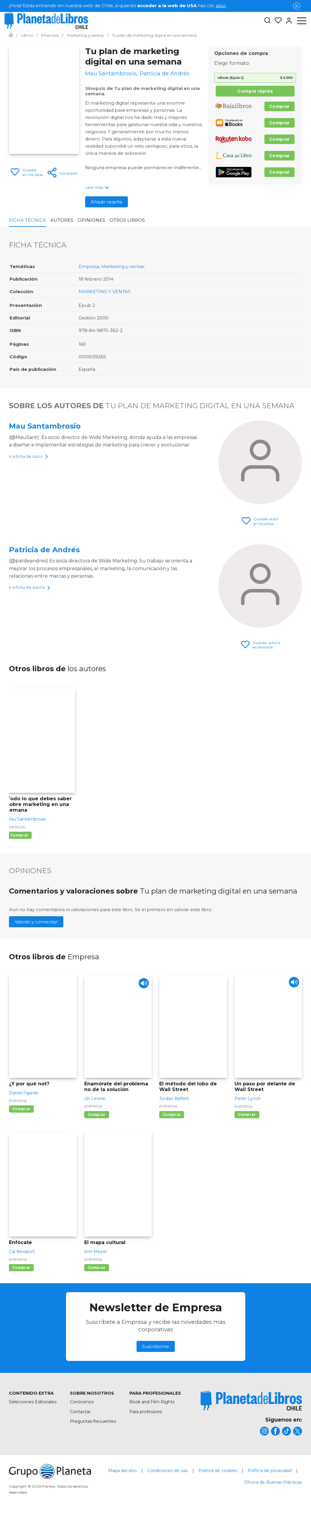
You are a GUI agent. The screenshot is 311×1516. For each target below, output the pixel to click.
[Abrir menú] (302, 21)
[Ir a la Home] (11, 35)
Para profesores (145, 1411)
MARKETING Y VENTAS (105, 291)
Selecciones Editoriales (32, 1402)
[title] (251, 1401)
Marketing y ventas (122, 266)
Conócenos (82, 1402)
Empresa (89, 266)
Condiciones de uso (167, 1470)
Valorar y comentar (36, 922)
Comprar (279, 106)
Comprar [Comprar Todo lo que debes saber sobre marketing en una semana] (19, 835)
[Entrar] (287, 20)
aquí (221, 5)
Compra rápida (255, 91)
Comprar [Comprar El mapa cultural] (97, 1267)
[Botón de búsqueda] (267, 21)
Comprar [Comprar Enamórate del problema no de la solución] (97, 1114)
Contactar (80, 1411)
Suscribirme (155, 1346)
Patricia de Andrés (44, 549)
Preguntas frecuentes (93, 1421)
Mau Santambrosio (45, 426)
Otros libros (127, 220)
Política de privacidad (270, 1470)
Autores (61, 220)
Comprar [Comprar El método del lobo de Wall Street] (172, 1114)
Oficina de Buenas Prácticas (273, 1482)
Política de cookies (217, 1470)
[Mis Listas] (276, 20)
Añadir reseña (106, 202)
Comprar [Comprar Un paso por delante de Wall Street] (247, 1114)
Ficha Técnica (27, 220)
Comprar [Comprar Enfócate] (21, 1267)
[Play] (142, 985)
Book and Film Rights (151, 1402)
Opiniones (91, 220)
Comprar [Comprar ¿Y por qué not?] (21, 1109)
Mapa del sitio (122, 1470)
